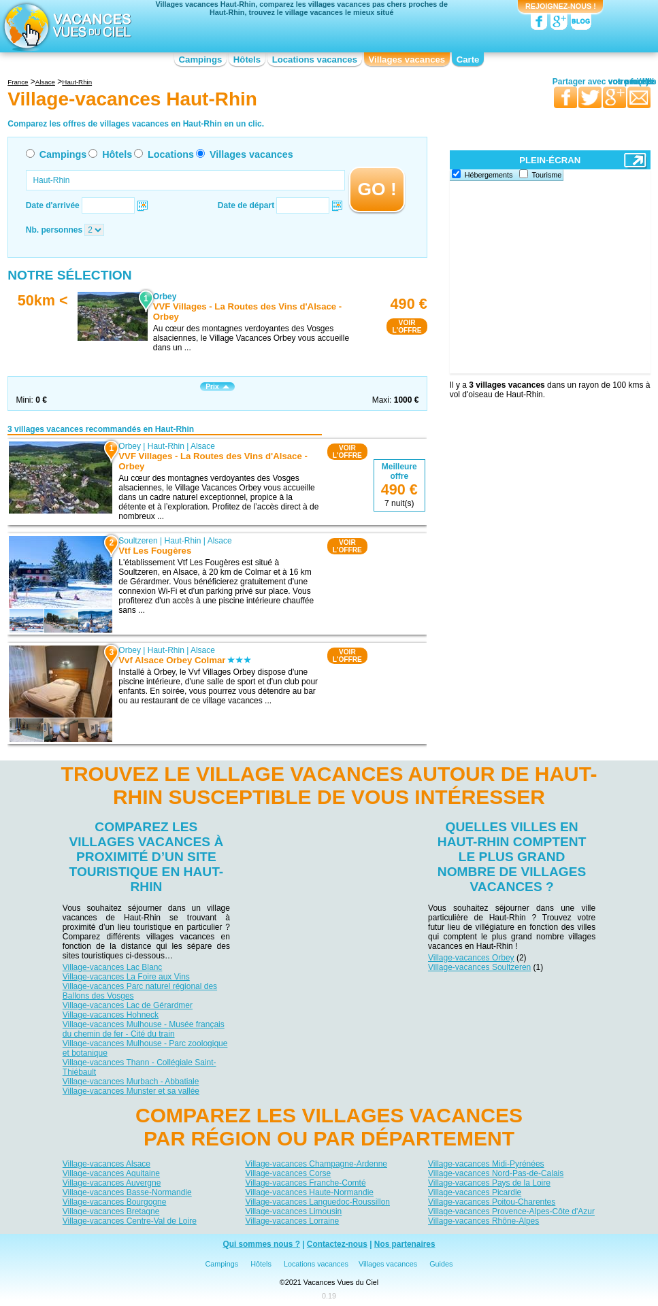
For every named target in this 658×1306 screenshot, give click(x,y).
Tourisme (547, 175)
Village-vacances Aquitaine (111, 1173)
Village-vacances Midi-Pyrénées (486, 1164)
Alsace (203, 446)
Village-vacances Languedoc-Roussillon (317, 1202)
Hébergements (489, 175)
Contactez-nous (337, 1244)
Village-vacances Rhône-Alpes (483, 1221)
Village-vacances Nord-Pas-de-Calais (495, 1173)
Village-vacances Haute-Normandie (309, 1192)
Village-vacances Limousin (293, 1211)
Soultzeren (138, 541)
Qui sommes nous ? (261, 1244)
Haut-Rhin (166, 446)
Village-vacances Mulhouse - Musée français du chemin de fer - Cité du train (144, 1029)
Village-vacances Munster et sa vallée (131, 1091)
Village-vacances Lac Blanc (113, 967)
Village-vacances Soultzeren (479, 967)
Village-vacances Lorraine (292, 1221)
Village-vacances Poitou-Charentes (491, 1202)
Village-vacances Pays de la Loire (489, 1183)
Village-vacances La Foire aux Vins (126, 977)
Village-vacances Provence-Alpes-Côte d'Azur (511, 1211)
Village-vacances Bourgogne (115, 1202)
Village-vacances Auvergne (112, 1183)
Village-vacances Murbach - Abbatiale (131, 1081)
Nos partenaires (404, 1244)
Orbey (130, 446)
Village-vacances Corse (288, 1173)
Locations (171, 154)
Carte (468, 59)
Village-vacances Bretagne (111, 1211)
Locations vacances (314, 59)
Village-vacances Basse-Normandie (127, 1192)
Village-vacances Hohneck (111, 1015)
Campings (201, 59)
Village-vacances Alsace (106, 1164)
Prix (217, 386)
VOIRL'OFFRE (406, 326)
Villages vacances (407, 59)
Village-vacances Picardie (474, 1192)
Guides (441, 1264)
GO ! (377, 189)
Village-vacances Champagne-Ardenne (316, 1164)
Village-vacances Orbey (471, 957)
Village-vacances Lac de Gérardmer (128, 1005)
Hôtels (247, 59)
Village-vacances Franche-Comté (305, 1183)
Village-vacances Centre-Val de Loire (130, 1221)
